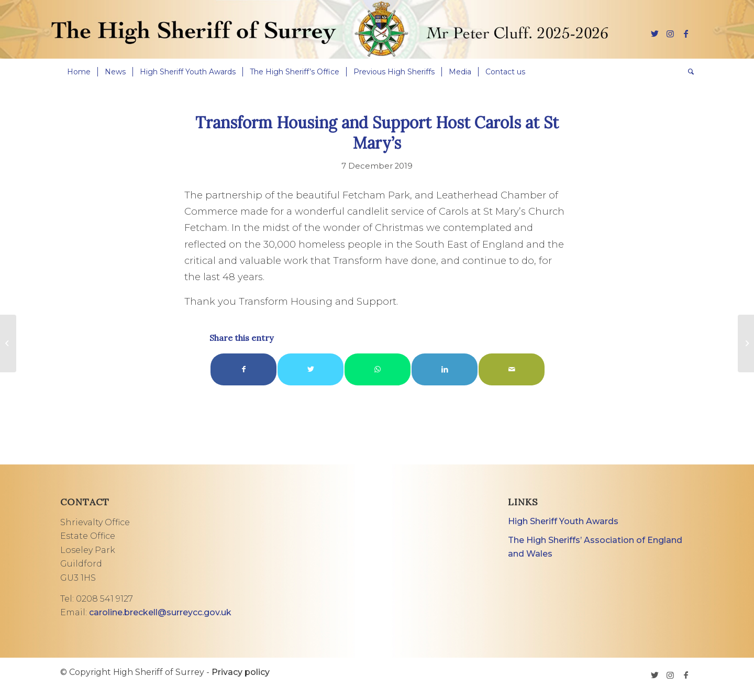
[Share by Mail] (512, 369)
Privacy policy (241, 672)
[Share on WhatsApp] (378, 369)
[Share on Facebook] (243, 369)
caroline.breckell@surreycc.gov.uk (160, 612)
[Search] (687, 72)
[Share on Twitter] (310, 369)
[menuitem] (78, 72)
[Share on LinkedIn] (445, 369)
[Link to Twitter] (654, 33)
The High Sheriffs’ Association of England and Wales (595, 547)
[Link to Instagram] (670, 33)
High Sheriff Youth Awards (563, 521)
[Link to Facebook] (686, 33)
